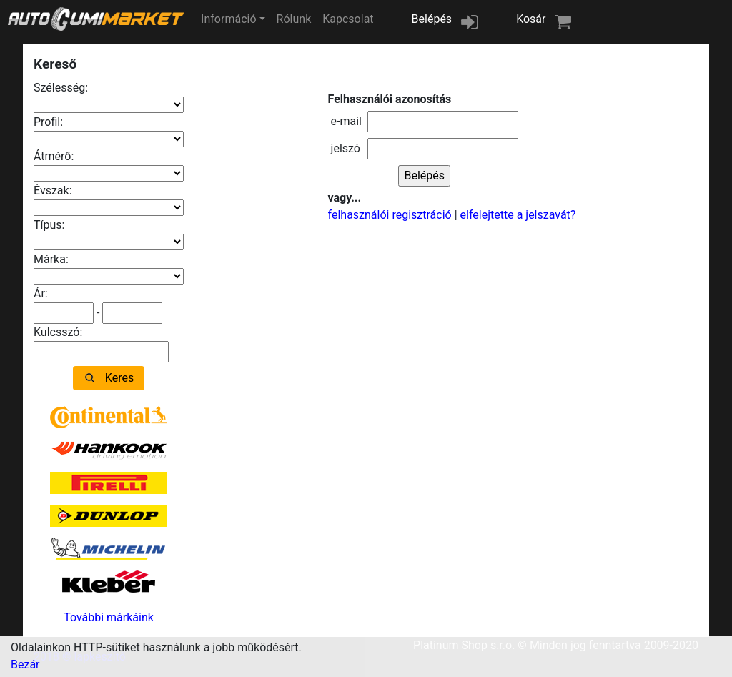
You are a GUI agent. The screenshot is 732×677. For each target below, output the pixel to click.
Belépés (432, 19)
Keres (119, 378)
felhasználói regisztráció (390, 215)
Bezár (25, 664)
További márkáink (109, 617)
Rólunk (294, 19)
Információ (228, 19)
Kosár (530, 19)
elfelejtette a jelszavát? (518, 215)
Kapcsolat (347, 19)
